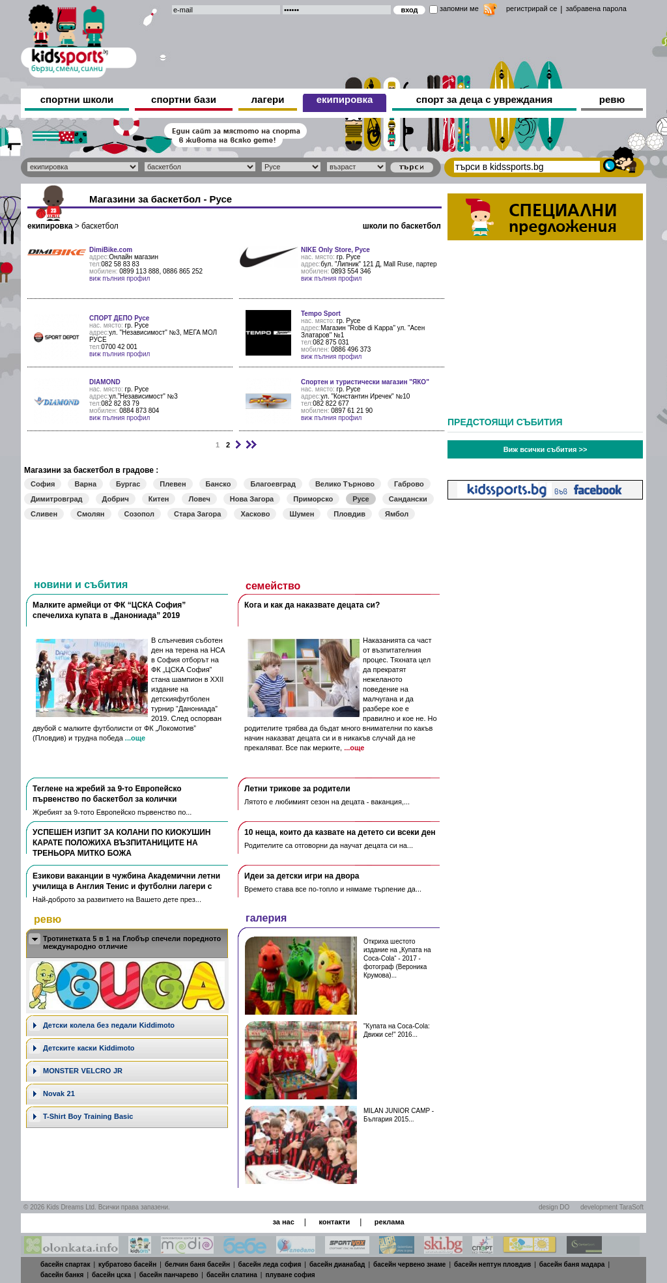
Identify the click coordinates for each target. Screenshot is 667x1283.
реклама (389, 1222)
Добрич (115, 499)
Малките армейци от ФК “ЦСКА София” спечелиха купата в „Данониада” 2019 (109, 610)
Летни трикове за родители (297, 788)
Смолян (90, 514)
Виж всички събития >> (546, 449)
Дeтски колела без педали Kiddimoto (109, 1025)
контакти (334, 1222)
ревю (612, 99)
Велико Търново (345, 484)
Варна (85, 484)
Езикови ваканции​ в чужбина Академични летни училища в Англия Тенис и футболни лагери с (126, 881)
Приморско (313, 499)
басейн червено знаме (409, 1264)
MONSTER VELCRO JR (82, 1071)
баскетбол (100, 226)
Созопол (139, 514)
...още (135, 738)
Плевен (173, 484)
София (43, 484)
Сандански (408, 499)
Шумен (301, 514)
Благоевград (272, 484)
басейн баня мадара (572, 1264)
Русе (360, 499)
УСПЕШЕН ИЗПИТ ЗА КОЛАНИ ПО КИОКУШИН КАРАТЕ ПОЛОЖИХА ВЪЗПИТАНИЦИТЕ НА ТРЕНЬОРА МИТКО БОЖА (121, 843)
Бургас (128, 484)
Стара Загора (197, 514)
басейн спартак (65, 1264)
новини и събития (81, 584)
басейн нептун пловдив (492, 1264)
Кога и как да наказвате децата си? (312, 605)
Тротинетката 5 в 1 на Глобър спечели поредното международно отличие (132, 942)
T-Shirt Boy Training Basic (88, 1116)
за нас (283, 1222)
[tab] (127, 943)
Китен (159, 499)
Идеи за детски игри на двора (302, 876)
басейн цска (111, 1274)
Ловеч (199, 499)
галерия (266, 917)
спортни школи (77, 99)
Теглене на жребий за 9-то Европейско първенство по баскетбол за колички (107, 794)
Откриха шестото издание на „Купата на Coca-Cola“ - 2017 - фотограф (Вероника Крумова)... (397, 958)
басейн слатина (231, 1274)
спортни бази (183, 99)
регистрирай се (531, 8)
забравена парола (595, 8)
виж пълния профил (119, 278)
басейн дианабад (337, 1264)
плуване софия (290, 1274)
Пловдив (349, 514)
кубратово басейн (127, 1264)
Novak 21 (59, 1093)
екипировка (345, 99)
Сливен (44, 514)
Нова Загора (252, 499)
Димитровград (57, 499)
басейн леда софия (270, 1264)
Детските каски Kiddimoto (89, 1048)
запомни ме (459, 8)
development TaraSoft (612, 1207)
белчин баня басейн (197, 1264)
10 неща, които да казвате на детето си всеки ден (340, 832)
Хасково (255, 514)
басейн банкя (61, 1274)
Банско (218, 484)
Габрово (409, 484)
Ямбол (396, 514)
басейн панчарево (169, 1274)
